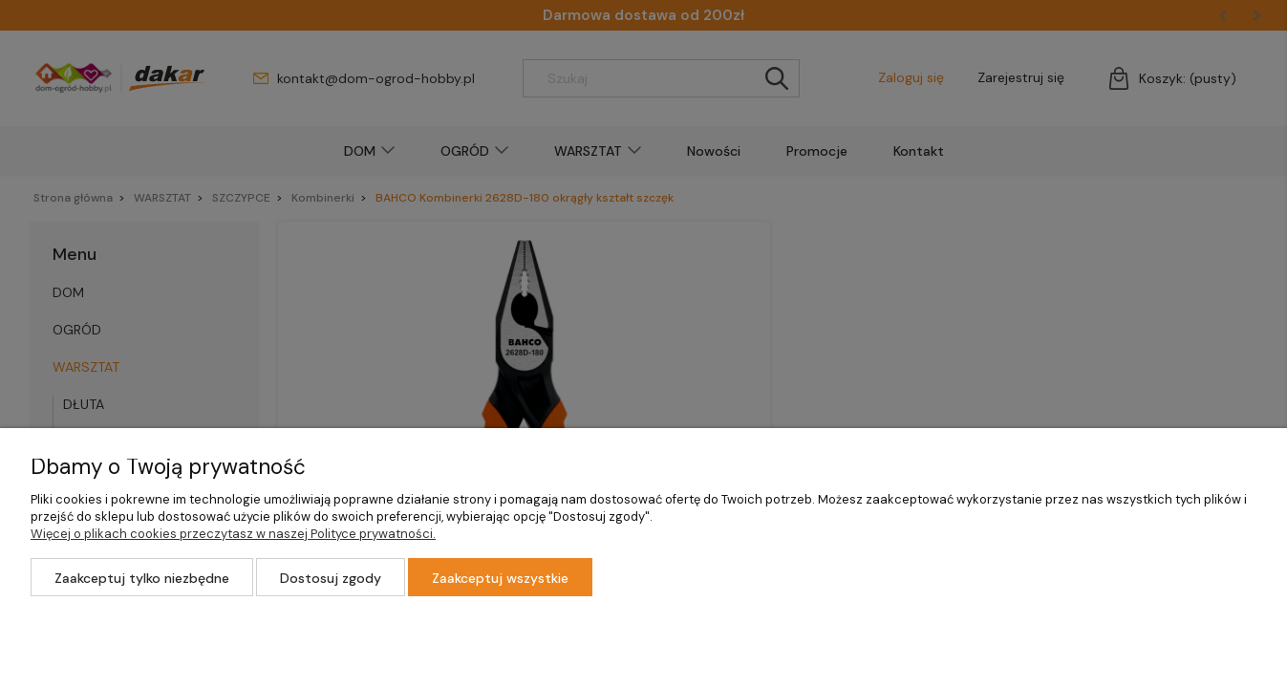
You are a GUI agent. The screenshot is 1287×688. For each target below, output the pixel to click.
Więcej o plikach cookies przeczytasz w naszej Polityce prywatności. (233, 534)
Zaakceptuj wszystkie (500, 578)
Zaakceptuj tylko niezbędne (141, 578)
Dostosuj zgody (330, 578)
